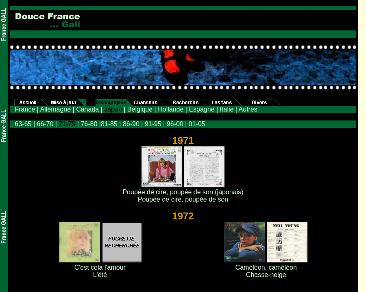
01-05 (197, 123)
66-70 (45, 123)
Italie (227, 109)
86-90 (131, 123)
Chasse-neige (266, 274)
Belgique (139, 109)
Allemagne (55, 109)
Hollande (170, 109)
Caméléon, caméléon (266, 267)
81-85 (109, 123)
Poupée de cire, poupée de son (183, 199)
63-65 (23, 123)
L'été (100, 274)
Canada (87, 109)
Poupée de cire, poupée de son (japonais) (182, 192)
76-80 (89, 123)
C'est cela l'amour (100, 267)
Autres (248, 109)
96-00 (175, 123)
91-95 (153, 123)
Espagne (201, 109)
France (25, 109)
